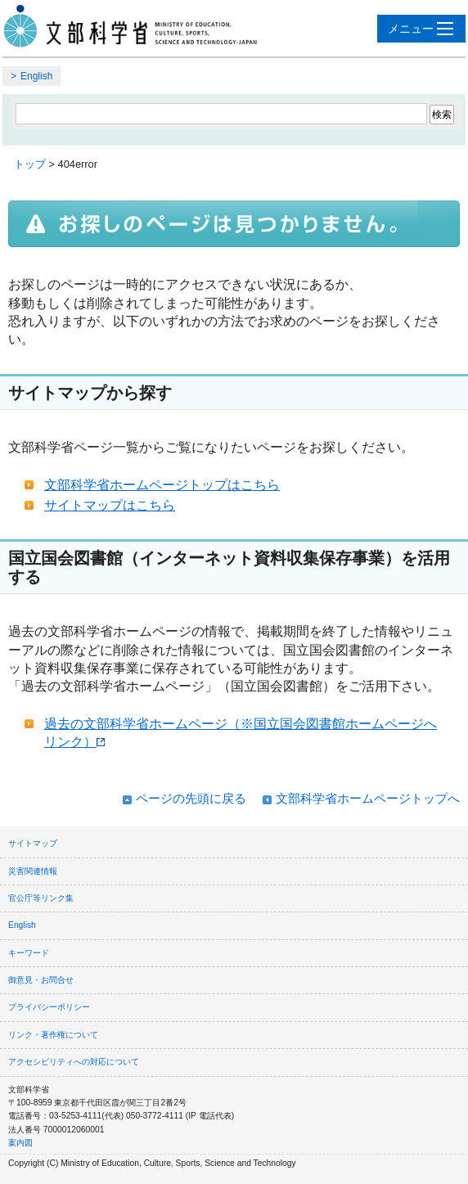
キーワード (28, 952)
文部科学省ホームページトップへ (368, 798)
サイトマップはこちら (109, 505)
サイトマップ (32, 843)
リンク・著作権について (53, 1034)
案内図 (20, 1142)
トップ (30, 164)
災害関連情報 (32, 871)
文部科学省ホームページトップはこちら (162, 485)
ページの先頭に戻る (191, 798)
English (36, 76)
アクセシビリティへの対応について (73, 1061)
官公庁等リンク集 (41, 898)
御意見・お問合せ (41, 979)
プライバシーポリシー (49, 1006)
